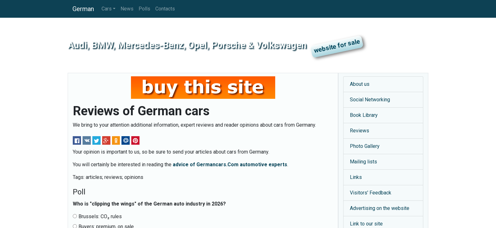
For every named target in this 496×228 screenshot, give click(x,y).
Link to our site (366, 224)
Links (356, 177)
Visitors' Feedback (370, 193)
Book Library (364, 115)
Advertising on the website (379, 208)
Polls (144, 9)
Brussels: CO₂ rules (97, 216)
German (83, 9)
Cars (107, 9)
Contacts (165, 9)
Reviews (359, 131)
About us (359, 84)
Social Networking (370, 100)
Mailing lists (363, 162)
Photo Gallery (365, 146)
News (127, 9)
